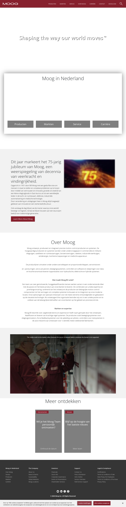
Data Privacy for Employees (105, 477)
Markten (8, 479)
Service (8, 474)
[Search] (121, 3)
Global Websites (34, 479)
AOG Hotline (78, 477)
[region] (63, 503)
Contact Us (78, 472)
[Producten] (20, 106)
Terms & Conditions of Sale (106, 474)
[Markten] (49, 106)
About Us (31, 472)
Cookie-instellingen (84, 503)
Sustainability (33, 477)
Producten (9, 477)
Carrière (8, 482)
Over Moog (9, 472)
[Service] (77, 106)
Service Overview (80, 479)
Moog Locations (34, 482)
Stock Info (54, 474)
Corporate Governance (58, 477)
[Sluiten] (123, 503)
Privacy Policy (101, 482)
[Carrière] (105, 106)
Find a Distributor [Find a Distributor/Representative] (80, 474)
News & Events (33, 474)
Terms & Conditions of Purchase (107, 479)
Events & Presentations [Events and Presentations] (58, 479)
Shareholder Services (58, 482)
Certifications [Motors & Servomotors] (101, 472)
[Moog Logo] (10, 3)
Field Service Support (81, 482)
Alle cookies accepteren (101, 503)
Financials (54, 472)
